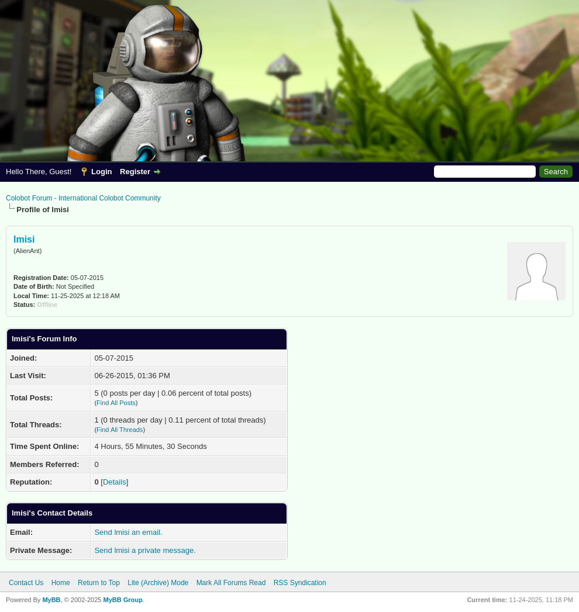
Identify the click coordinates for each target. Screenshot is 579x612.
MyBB (51, 599)
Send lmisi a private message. (144, 550)
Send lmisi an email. (128, 532)
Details (114, 482)
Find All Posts (116, 402)
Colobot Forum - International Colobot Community (83, 198)
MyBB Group (122, 599)
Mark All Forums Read (231, 583)
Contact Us (26, 583)
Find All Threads (119, 429)
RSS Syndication (300, 583)
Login (101, 171)
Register (135, 171)
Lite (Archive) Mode (157, 583)
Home (60, 583)
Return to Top (99, 583)
